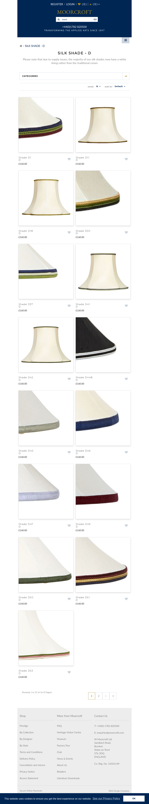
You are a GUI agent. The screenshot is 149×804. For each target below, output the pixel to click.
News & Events (65, 756)
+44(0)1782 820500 (74, 26)
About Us (62, 762)
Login (70, 4)
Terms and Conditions (31, 749)
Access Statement (29, 775)
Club (59, 749)
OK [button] (134, 798)
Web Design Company (119, 788)
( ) (82, 4)
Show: (91, 87)
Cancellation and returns (32, 762)
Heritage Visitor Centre (69, 729)
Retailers (61, 769)
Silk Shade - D (35, 45)
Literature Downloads (68, 775)
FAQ (59, 723)
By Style (24, 743)
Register (57, 4)
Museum (61, 736)
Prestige (24, 723)
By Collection (27, 729)
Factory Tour (63, 743)
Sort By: (109, 87)
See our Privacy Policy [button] (106, 798)
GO (95, 19)
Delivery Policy (27, 756)
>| (113, 693)
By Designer (26, 736)
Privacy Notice (27, 769)
